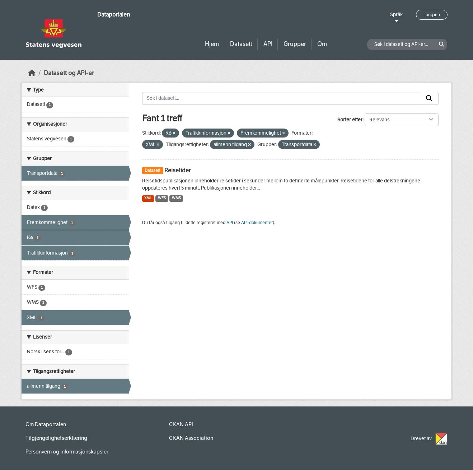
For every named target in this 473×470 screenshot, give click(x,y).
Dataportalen (113, 14)
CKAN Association (191, 438)
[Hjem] (32, 73)
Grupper (295, 44)
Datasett (241, 44)
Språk (396, 14)
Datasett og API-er (69, 73)
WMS (176, 198)
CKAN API (181, 424)
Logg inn (431, 14)
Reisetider (177, 170)
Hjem (212, 44)
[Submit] (429, 98)
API (267, 44)
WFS (162, 198)
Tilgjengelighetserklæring (56, 438)
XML (148, 198)
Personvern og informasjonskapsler (66, 451)
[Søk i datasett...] (281, 98)
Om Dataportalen (45, 424)
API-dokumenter (257, 222)
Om (322, 44)
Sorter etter (349, 120)
